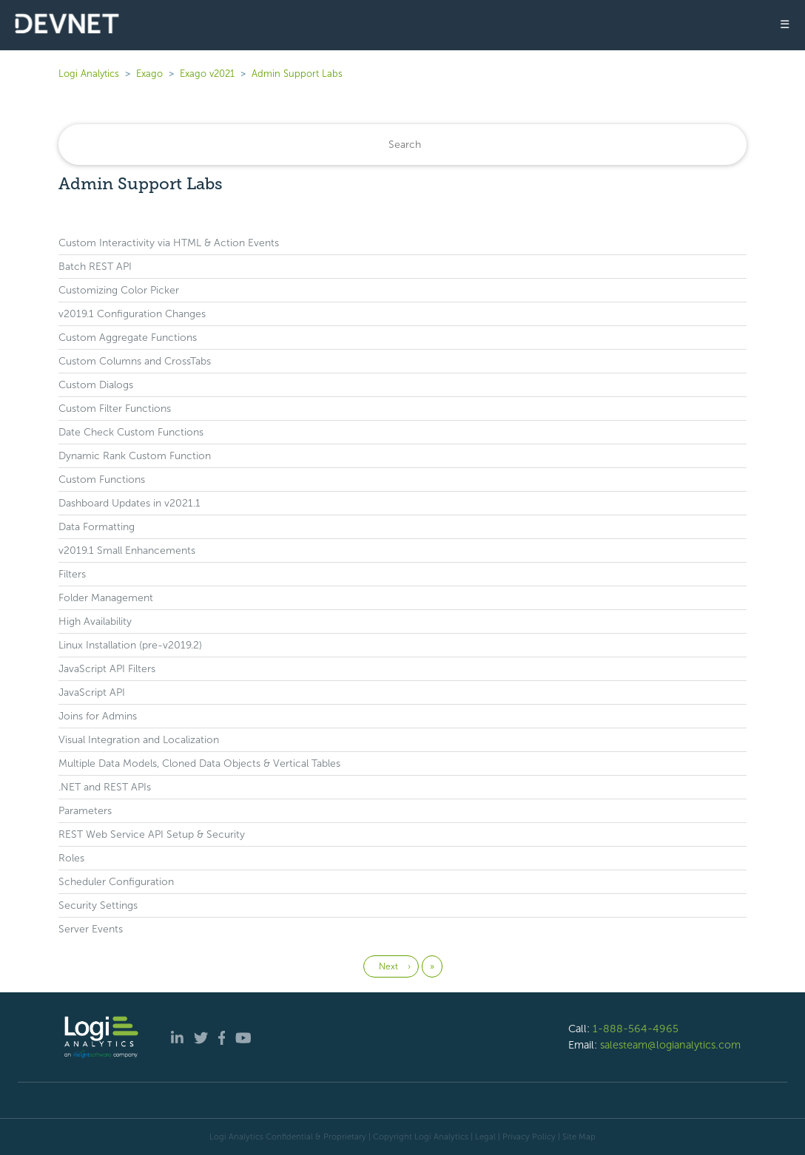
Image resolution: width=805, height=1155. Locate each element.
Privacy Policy (529, 1136)
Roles (71, 858)
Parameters (85, 811)
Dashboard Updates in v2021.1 (129, 503)
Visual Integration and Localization (138, 740)
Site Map (579, 1136)
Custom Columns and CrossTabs (134, 361)
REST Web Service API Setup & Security (151, 834)
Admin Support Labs (297, 73)
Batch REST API (95, 266)
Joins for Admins (97, 716)
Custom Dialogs (95, 385)
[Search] (402, 144)
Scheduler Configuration (116, 881)
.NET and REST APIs (104, 787)
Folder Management (105, 598)
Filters (72, 574)
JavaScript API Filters (106, 669)
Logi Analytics (88, 73)
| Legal (483, 1136)
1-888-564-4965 (635, 1028)
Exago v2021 (207, 73)
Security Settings (98, 905)
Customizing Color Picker (118, 290)
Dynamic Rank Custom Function (134, 456)
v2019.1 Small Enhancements (126, 550)
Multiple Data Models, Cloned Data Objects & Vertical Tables (199, 763)
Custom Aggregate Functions (127, 337)
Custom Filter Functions (114, 408)
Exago (149, 73)
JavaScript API (91, 692)
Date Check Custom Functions (130, 432)
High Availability (95, 621)
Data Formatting (96, 527)
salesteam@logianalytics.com (670, 1044)
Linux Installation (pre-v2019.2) (130, 645)
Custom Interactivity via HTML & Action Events (168, 243)
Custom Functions (101, 479)
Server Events (90, 929)
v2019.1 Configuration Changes (132, 314)
